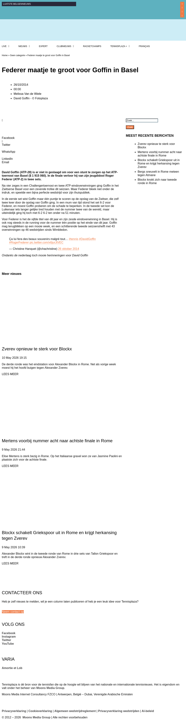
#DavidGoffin (87, 239)
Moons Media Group (50, 688)
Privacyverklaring (14, 711)
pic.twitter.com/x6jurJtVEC (46, 242)
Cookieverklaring (40, 711)
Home (5, 55)
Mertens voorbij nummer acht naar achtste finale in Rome (57, 440)
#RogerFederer (19, 242)
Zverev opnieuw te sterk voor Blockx (37, 348)
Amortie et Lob (12, 668)
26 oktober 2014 (68, 248)
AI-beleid (148, 711)
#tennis (73, 239)
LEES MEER (10, 374)
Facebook (8, 633)
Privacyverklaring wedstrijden (118, 711)
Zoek (130, 127)
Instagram (9, 636)
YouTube (8, 643)
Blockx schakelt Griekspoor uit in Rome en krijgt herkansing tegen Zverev (159, 163)
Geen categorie (17, 55)
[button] (13, 611)
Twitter (6, 640)
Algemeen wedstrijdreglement (75, 711)
